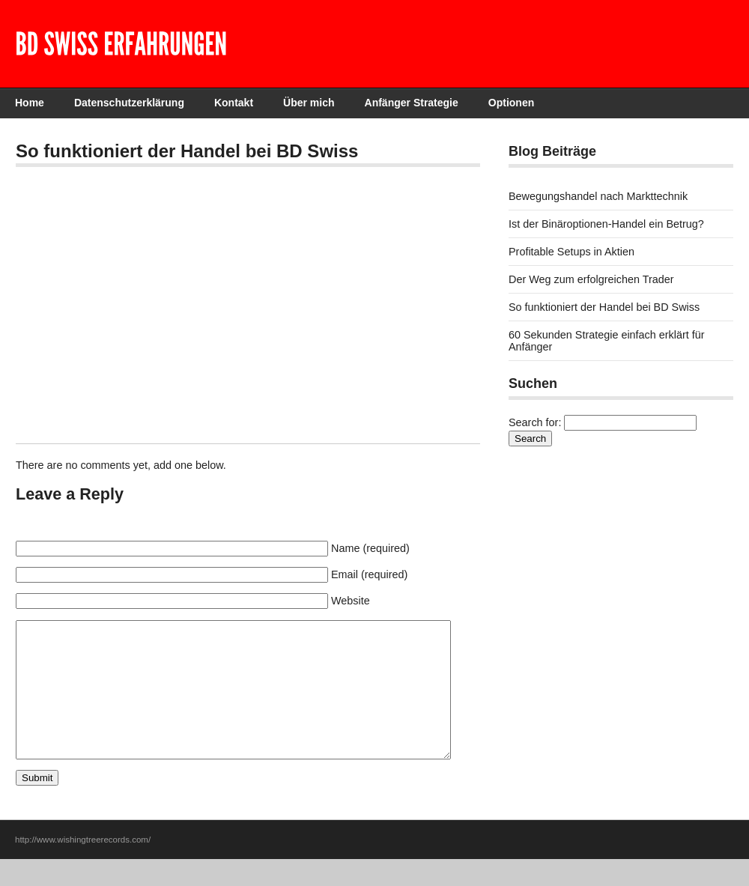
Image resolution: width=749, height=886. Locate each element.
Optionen (511, 103)
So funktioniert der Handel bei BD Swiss (604, 307)
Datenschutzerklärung (129, 103)
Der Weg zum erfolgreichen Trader (591, 279)
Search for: (535, 422)
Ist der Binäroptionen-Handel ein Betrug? (606, 224)
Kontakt (233, 103)
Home (29, 103)
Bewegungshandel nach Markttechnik (598, 196)
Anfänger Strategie (411, 103)
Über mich (308, 103)
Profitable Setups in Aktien (571, 252)
